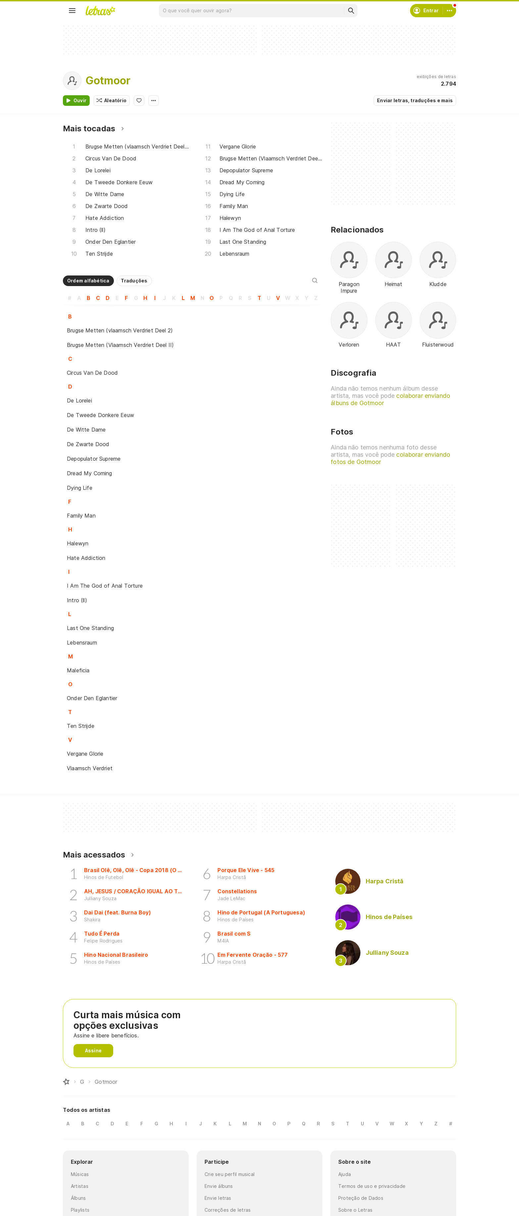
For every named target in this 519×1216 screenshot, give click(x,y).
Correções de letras (228, 1210)
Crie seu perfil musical (230, 1174)
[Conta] (449, 10)
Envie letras (218, 1198)
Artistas (79, 1186)
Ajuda (344, 1174)
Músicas (80, 1174)
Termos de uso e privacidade (371, 1186)
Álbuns (78, 1198)
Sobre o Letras (355, 1210)
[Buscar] (350, 10)
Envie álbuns (219, 1186)
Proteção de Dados (360, 1198)
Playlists (80, 1210)
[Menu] (72, 10)
